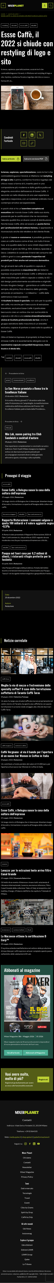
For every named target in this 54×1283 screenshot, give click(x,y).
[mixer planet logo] (27, 1112)
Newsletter (27, 1167)
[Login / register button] (44, 5)
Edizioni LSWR (27, 1250)
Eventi (27, 1203)
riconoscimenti (18, 380)
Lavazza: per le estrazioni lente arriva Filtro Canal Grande (26, 872)
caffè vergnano (7, 746)
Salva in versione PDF (36, 158)
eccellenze (30, 380)
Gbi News (27, 1228)
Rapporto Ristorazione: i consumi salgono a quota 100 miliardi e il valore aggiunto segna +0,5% (28, 523)
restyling (5, 25)
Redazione (24, 396)
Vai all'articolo (13, 1053)
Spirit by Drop (27, 1212)
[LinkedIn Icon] (34, 1144)
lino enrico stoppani (9, 514)
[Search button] (50, 5)
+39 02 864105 (31, 1131)
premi (8, 380)
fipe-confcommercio (34, 514)
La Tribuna (27, 1264)
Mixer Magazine (27, 1172)
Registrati (43, 1079)
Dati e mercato (27, 1188)
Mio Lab (8, 428)
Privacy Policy (27, 1177)
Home (3, 14)
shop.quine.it (27, 1137)
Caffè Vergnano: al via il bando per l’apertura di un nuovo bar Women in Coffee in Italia (27, 754)
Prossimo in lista (13, 421)
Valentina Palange (21, 697)
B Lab (29, 930)
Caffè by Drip (13, 14)
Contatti (27, 1162)
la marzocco (6, 930)
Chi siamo (27, 1157)
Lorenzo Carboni (18, 930)
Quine (27, 1259)
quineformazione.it (41, 1137)
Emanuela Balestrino (22, 878)
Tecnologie (27, 1193)
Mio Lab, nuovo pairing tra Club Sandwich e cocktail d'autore (23, 436)
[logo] (16, 5)
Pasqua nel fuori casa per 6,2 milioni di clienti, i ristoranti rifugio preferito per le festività (26, 556)
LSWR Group (27, 1254)
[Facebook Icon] (30, 1144)
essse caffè (24, 25)
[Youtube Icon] (38, 1144)
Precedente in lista (14, 373)
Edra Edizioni (27, 1245)
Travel (27, 1198)
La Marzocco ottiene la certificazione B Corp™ (23, 938)
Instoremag (27, 1233)
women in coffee (20, 746)
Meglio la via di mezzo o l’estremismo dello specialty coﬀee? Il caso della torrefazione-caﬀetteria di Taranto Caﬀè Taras (26, 689)
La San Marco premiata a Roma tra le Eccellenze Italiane (26, 390)
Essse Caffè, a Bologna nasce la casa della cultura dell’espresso (26, 491)
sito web (14, 25)
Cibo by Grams (27, 1207)
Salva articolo (10, 158)
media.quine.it (15, 1137)
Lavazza (4, 864)
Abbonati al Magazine (35, 1053)
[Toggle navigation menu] (3, 5)
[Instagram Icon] (25, 1144)
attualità (33, 25)
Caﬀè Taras (5, 679)
